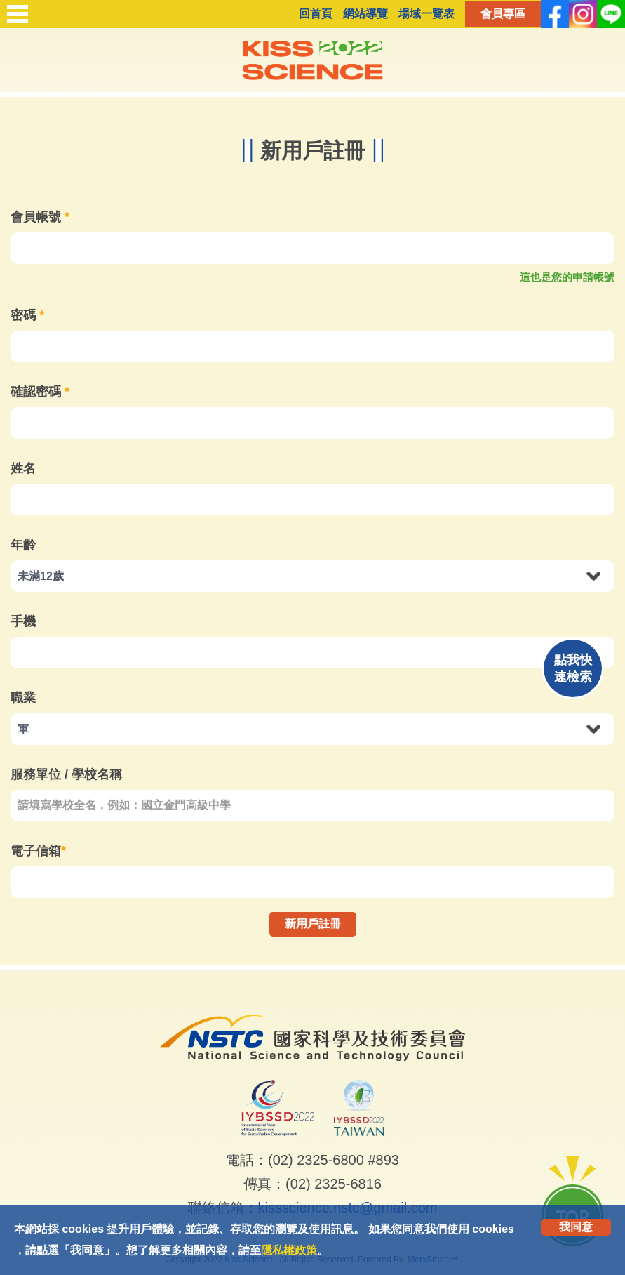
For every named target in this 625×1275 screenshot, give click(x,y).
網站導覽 (365, 14)
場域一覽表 (426, 14)
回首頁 (315, 14)
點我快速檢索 (573, 668)
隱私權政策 (289, 1250)
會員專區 (502, 14)
